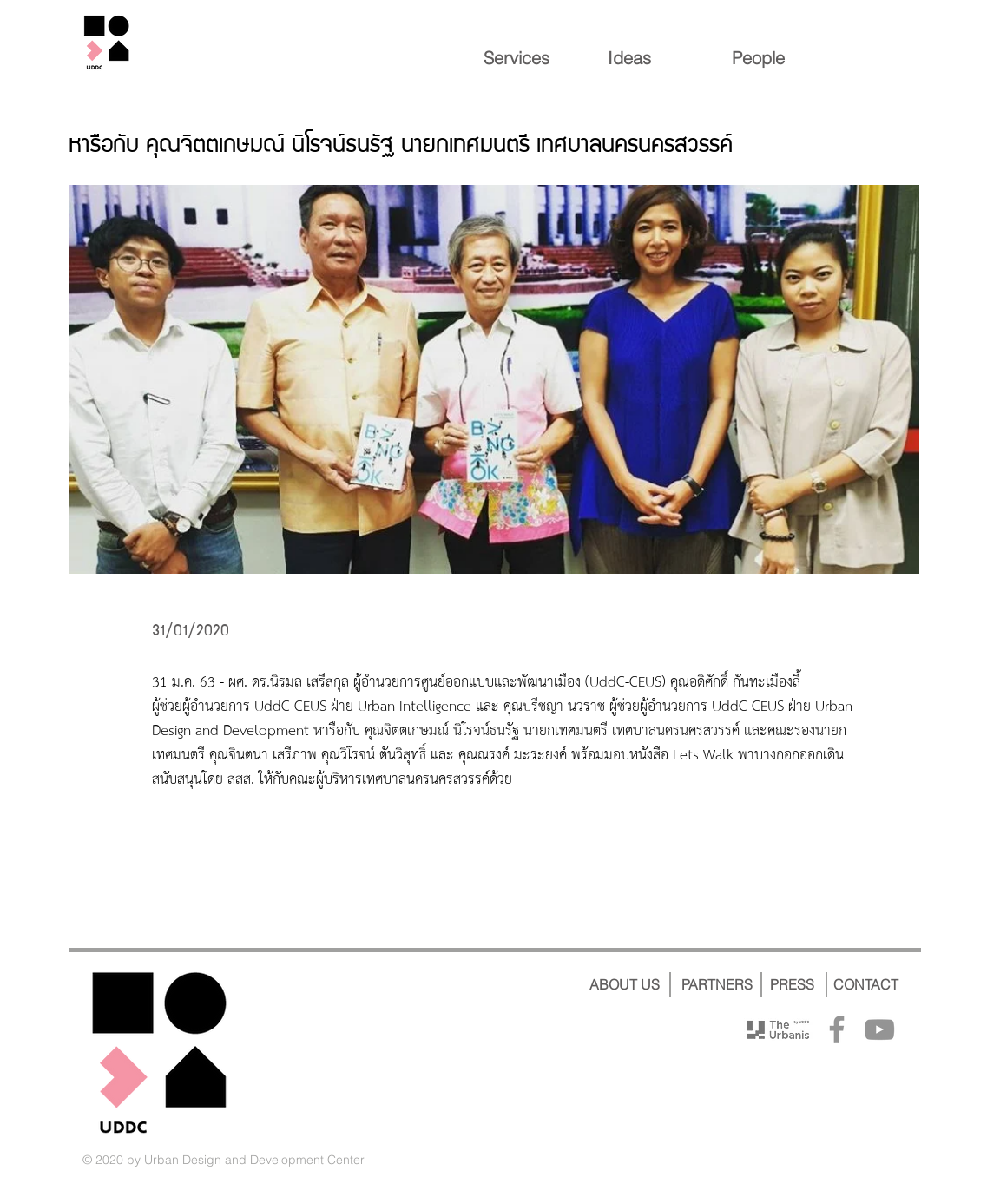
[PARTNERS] (717, 984)
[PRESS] (792, 984)
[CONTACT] (865, 984)
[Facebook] (837, 1029)
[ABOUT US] (625, 984)
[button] (494, 379)
